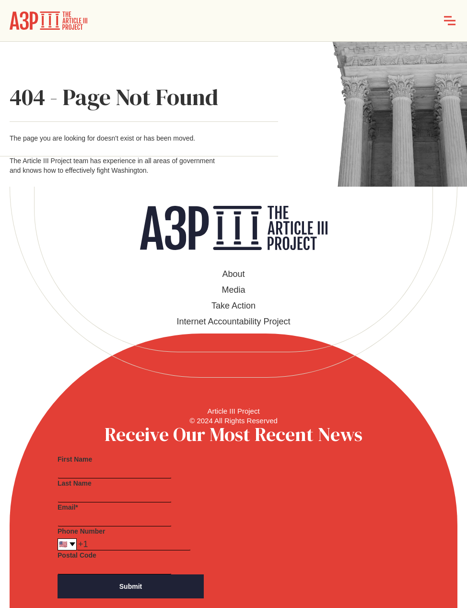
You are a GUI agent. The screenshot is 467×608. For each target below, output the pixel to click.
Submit (130, 586)
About (233, 274)
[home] (48, 21)
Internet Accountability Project (233, 321)
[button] (449, 20)
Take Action (233, 305)
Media (233, 290)
